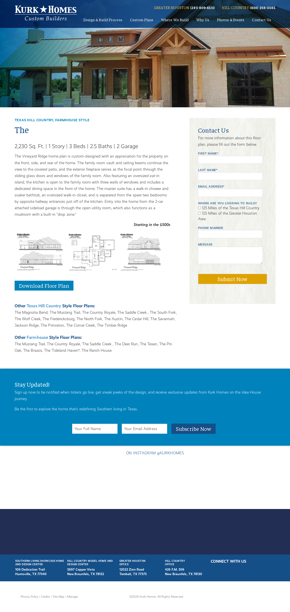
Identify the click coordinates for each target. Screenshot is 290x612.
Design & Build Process (102, 19)
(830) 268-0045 (263, 8)
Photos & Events (230, 19)
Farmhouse (39, 336)
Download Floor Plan (44, 284)
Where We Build (175, 19)
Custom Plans (141, 19)
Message (206, 244)
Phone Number (211, 228)
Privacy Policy (30, 596)
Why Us (202, 19)
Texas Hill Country (46, 305)
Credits (47, 596)
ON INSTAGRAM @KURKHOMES (145, 454)
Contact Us (261, 19)
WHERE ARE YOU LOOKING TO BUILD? (228, 203)
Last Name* (208, 170)
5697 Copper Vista (81, 569)
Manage (74, 596)
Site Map (60, 596)
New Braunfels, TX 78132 (86, 574)
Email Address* (212, 186)
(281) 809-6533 (202, 8)
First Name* (208, 153)
